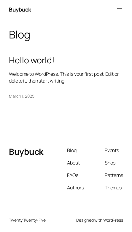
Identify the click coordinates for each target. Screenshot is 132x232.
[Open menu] (119, 9)
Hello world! (32, 60)
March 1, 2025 (21, 96)
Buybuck (20, 9)
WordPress (113, 220)
